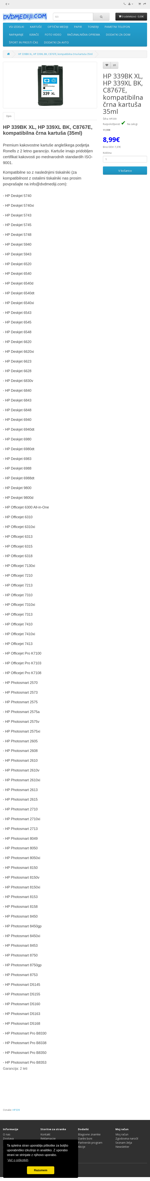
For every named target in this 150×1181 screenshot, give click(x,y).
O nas (6, 1134)
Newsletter (122, 1147)
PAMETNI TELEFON (117, 27)
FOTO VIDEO (53, 34)
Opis (8, 116)
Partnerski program (90, 1142)
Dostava (8, 1138)
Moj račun (121, 1134)
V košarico (125, 170)
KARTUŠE (36, 27)
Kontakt (45, 1134)
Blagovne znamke (89, 1134)
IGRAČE (34, 34)
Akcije (81, 1147)
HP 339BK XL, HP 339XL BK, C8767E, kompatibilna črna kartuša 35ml (55, 54)
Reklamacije (48, 1138)
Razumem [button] (40, 1170)
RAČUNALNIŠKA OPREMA (83, 34)
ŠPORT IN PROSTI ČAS (23, 42)
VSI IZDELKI (16, 27)
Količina (107, 152)
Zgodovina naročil (126, 1138)
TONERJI (93, 27)
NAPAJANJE (16, 34)
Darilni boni (85, 1138)
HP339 (16, 1110)
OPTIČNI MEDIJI (58, 27)
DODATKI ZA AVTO (56, 42)
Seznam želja (123, 1142)
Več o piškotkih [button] (17, 1160)
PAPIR (78, 27)
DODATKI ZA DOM (118, 34)
